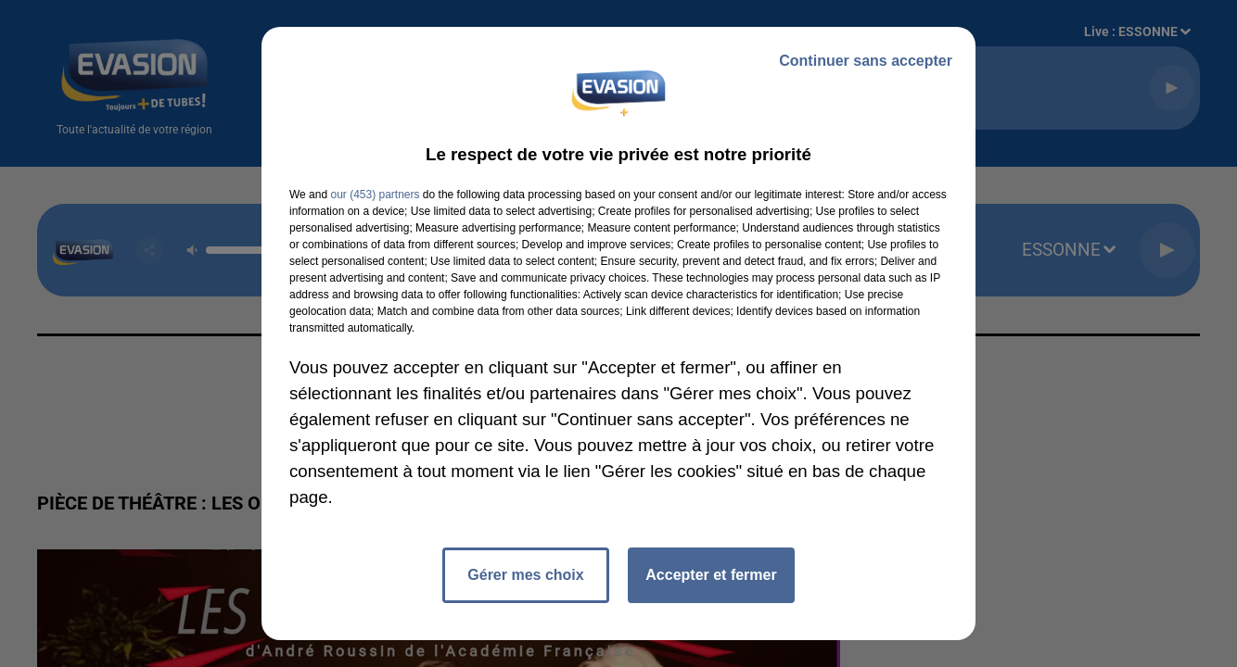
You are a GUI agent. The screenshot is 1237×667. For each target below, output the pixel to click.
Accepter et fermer (710, 575)
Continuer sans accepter (865, 61)
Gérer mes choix (525, 575)
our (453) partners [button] (374, 194)
